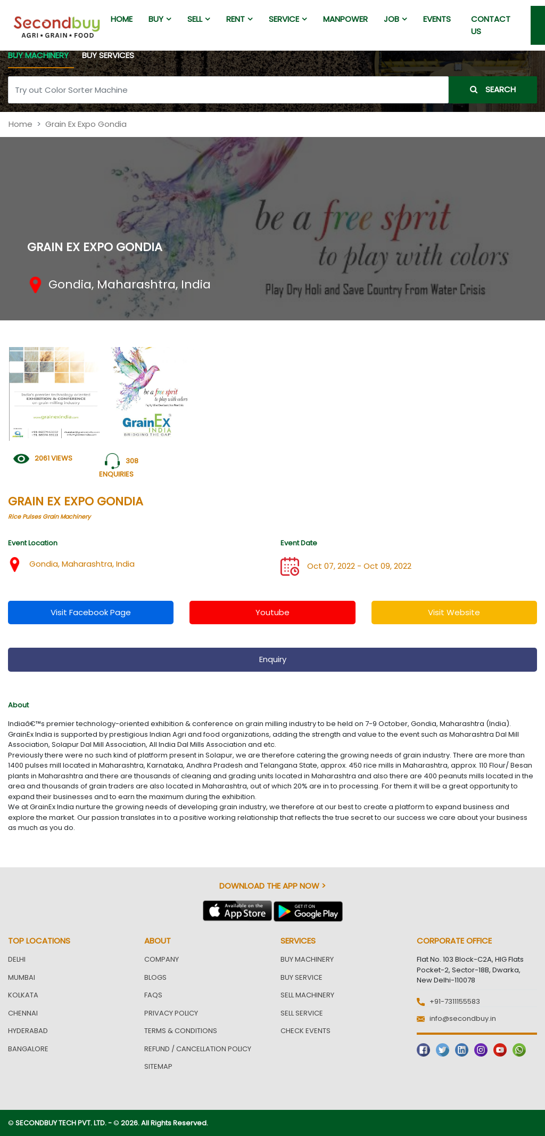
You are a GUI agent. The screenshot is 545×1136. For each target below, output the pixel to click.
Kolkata (23, 995)
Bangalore (28, 1049)
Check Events (305, 1031)
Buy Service (301, 977)
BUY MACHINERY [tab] (38, 55)
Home (20, 124)
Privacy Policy (171, 1013)
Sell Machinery (307, 995)
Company (161, 959)
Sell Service (301, 1013)
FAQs (153, 995)
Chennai (23, 1013)
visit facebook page (91, 612)
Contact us (490, 25)
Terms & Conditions (180, 1031)
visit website (454, 612)
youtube (272, 612)
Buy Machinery (307, 959)
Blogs (155, 977)
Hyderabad (28, 1031)
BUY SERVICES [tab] (108, 55)
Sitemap (158, 1066)
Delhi (17, 959)
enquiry (272, 659)
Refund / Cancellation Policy (197, 1049)
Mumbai (21, 977)
